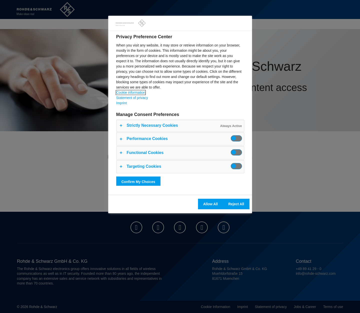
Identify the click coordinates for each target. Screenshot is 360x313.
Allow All (210, 204)
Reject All (236, 204)
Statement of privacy (132, 98)
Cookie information (131, 92)
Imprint (121, 103)
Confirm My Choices (138, 182)
